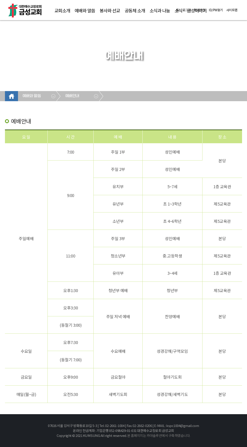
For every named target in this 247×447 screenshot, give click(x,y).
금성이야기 (197, 10)
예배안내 (72, 96)
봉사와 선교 (110, 10)
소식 (178, 10)
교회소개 (62, 10)
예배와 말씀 (85, 10)
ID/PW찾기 (216, 10)
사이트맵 (232, 10)
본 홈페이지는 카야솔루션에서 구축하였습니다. (158, 435)
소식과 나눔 (160, 10)
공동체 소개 (135, 10)
